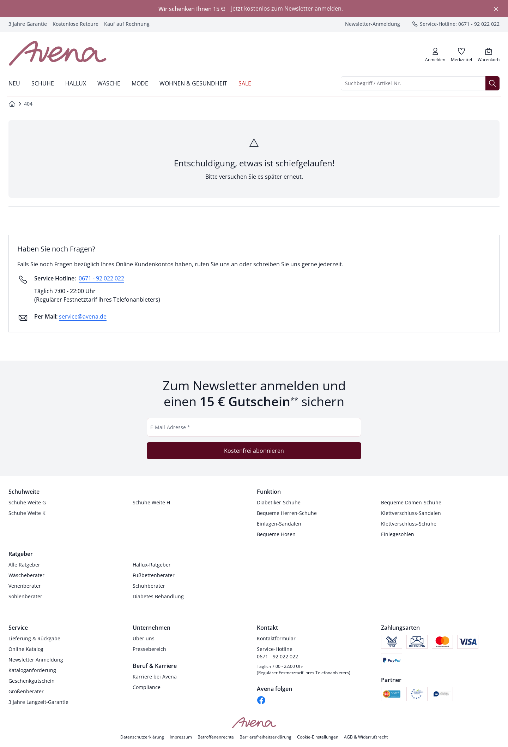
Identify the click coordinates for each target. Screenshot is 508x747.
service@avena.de (83, 316)
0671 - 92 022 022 (101, 278)
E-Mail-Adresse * (170, 427)
